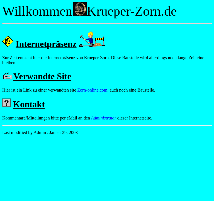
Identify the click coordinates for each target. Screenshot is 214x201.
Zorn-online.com (92, 90)
